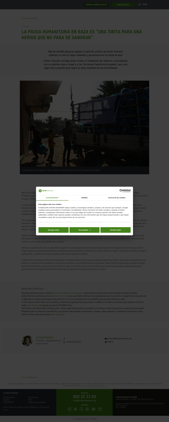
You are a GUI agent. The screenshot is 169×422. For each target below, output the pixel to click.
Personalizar (84, 230)
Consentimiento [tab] (52, 197)
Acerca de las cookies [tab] (116, 197)
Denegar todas (53, 230)
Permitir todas (115, 230)
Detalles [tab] (84, 197)
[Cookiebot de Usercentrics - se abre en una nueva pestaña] (121, 190)
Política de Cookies (110, 222)
